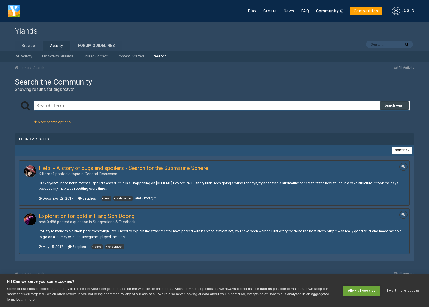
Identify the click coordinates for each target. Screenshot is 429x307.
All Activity (24, 56)
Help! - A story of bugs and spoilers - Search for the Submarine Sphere (123, 168)
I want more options (403, 290)
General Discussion (101, 174)
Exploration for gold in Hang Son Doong (87, 216)
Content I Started (131, 56)
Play (252, 11)
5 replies (87, 198)
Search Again (394, 105)
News (289, 11)
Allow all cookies (361, 290)
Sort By (402, 150)
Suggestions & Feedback (114, 222)
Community (327, 11)
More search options (52, 122)
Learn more (25, 299)
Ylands (26, 30)
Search (160, 56)
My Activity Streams (57, 56)
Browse (28, 45)
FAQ (305, 11)
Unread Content (95, 56)
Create (270, 11)
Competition (366, 11)
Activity (56, 45)
